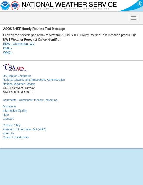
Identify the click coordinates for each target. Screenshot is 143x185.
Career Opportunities (16, 137)
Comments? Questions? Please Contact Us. (30, 99)
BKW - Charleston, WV (19, 44)
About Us (8, 133)
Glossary (8, 118)
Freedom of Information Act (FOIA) (24, 129)
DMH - (7, 48)
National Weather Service (19, 83)
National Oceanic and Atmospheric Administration (34, 79)
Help (6, 114)
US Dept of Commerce (17, 75)
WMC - (8, 52)
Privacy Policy (11, 125)
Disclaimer (9, 106)
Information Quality (15, 110)
